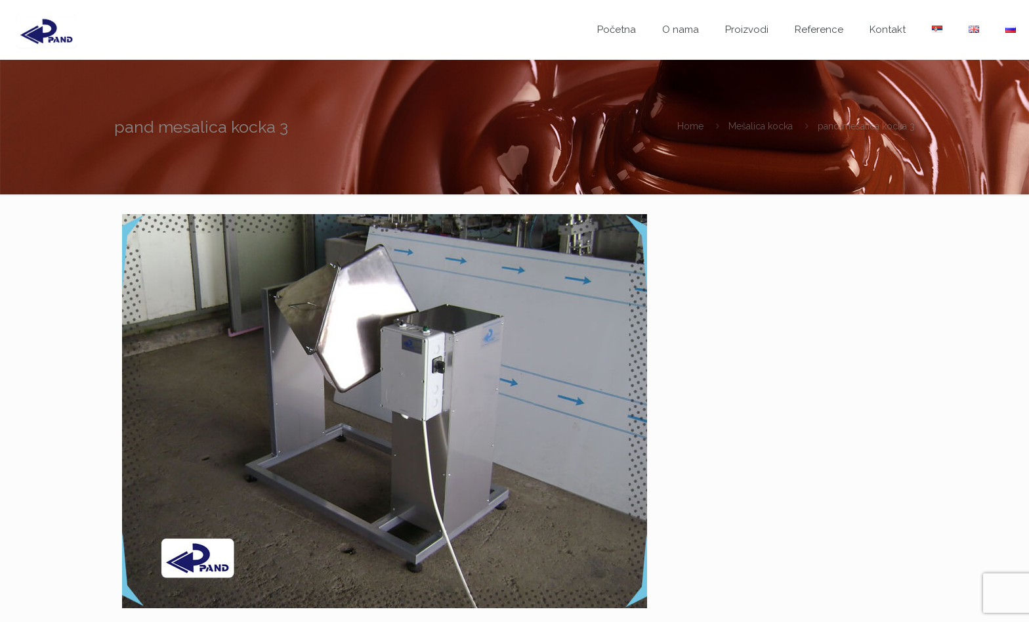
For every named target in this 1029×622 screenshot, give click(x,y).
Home (690, 126)
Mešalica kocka (760, 126)
